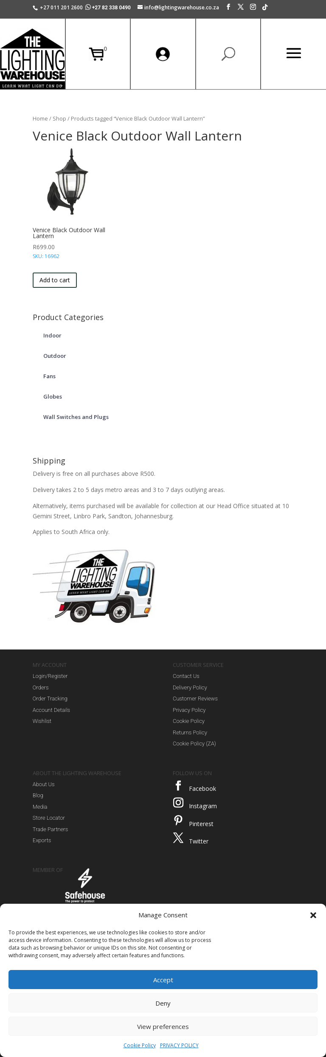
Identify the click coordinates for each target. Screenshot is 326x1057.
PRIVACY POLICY (179, 1045)
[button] (313, 915)
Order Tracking (50, 698)
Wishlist (42, 721)
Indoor (52, 335)
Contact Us (186, 676)
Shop (59, 118)
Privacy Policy (189, 710)
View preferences (163, 1026)
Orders (41, 687)
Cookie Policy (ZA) (194, 743)
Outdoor (54, 356)
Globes (52, 396)
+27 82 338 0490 (108, 8)
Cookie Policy (140, 1045)
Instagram (203, 806)
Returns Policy (190, 732)
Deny (163, 1003)
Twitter (198, 841)
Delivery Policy (190, 687)
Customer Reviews (195, 698)
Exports (42, 840)
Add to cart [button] (54, 280)
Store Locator (49, 818)
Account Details (51, 710)
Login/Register (50, 676)
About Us (44, 784)
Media (40, 807)
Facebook (202, 788)
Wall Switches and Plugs (76, 417)
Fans (49, 376)
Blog (38, 795)
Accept (163, 979)
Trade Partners (50, 829)
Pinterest (201, 824)
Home (40, 118)
